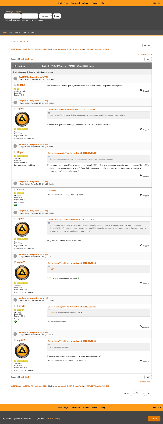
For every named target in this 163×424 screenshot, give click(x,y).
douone (21, 84)
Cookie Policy (54, 418)
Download (75, 3)
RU (154, 3)
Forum (95, 3)
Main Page (63, 3)
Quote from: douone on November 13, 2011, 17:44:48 (72, 109)
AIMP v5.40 (22, 41)
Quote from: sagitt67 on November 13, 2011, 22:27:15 (72, 307)
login (11, 12)
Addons (85, 3)
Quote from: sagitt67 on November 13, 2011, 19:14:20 (72, 153)
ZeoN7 (69, 49)
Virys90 (21, 189)
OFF (53, 269)
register (18, 12)
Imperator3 (62, 49)
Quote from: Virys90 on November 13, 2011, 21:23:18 (72, 263)
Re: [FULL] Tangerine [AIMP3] (33, 77)
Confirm (154, 418)
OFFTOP (52, 190)
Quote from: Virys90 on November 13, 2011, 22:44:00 (72, 341)
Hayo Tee (22, 152)
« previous (142, 54)
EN (159, 3)
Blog (103, 3)
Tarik (81, 49)
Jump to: (127, 393)
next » (149, 54)
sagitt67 (21, 108)
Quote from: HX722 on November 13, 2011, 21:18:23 (71, 219)
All (22, 59)
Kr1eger (75, 49)
